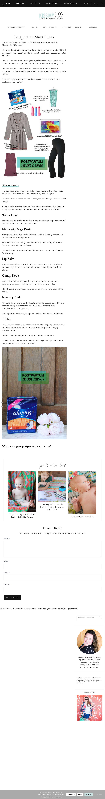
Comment (7, 539)
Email (7, 572)
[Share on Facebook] (2, 392)
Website (7, 584)
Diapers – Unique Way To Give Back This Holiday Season (22, 515)
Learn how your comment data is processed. (57, 608)
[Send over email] (2, 403)
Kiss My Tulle (52, 15)
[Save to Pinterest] (2, 397)
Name (6, 561)
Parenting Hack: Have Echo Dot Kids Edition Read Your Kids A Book (52, 507)
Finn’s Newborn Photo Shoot (82, 516)
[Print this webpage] (2, 407)
